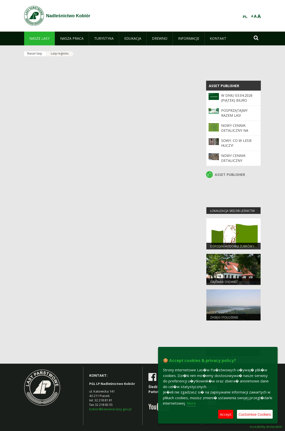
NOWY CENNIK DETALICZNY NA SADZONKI (234, 130)
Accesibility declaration (266, 427)
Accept (226, 414)
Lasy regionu (60, 53)
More (191, 403)
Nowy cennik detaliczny (233, 158)
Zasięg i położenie (224, 317)
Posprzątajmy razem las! (234, 113)
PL (245, 17)
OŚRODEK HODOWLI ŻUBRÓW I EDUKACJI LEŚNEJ (232, 248)
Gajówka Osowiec (224, 282)
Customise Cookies (255, 414)
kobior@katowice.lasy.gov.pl (110, 409)
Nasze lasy (34, 53)
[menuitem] (39, 38)
